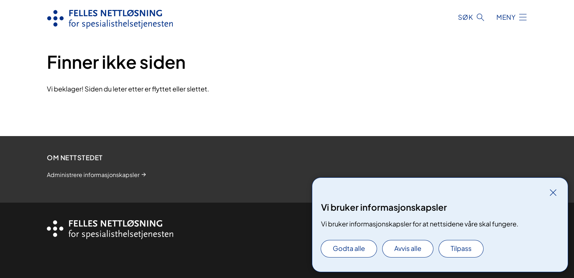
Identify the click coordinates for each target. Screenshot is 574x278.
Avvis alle (407, 248)
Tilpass (461, 248)
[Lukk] (553, 192)
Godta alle (349, 248)
